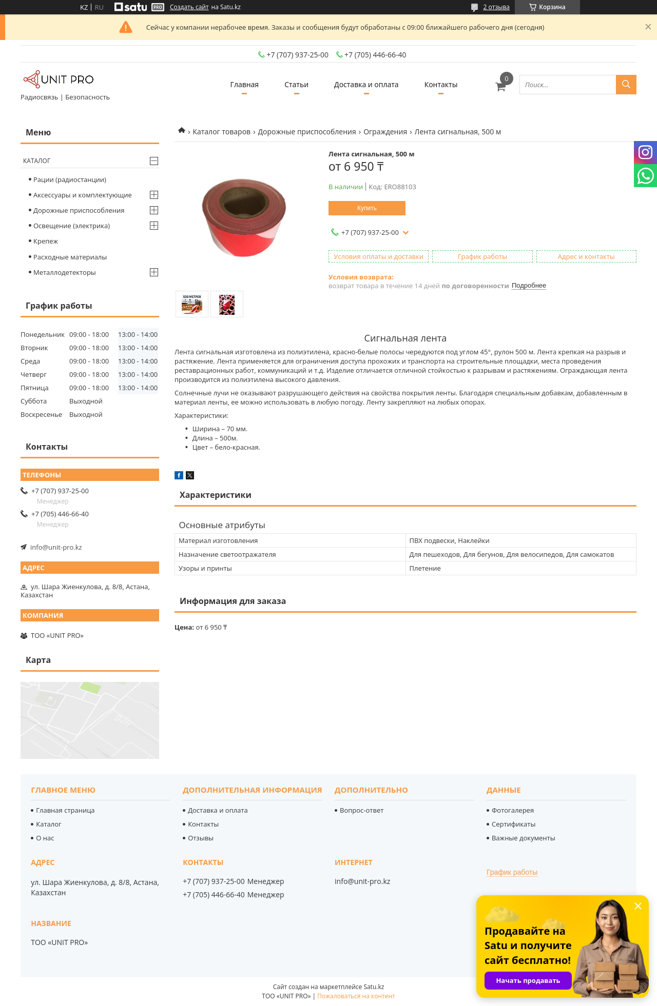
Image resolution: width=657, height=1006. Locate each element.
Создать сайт (189, 7)
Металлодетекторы (64, 272)
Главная (244, 84)
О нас (45, 837)
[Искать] (626, 84)
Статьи (296, 84)
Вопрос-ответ (361, 810)
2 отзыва (497, 7)
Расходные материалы (70, 256)
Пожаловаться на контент (356, 996)
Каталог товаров (221, 131)
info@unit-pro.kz (56, 547)
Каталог (36, 160)
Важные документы (523, 837)
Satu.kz (373, 986)
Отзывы (201, 837)
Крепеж (45, 241)
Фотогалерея (513, 810)
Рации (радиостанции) (69, 179)
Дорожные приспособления (307, 131)
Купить (367, 208)
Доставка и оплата (366, 84)
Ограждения (385, 131)
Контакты (441, 84)
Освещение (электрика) (71, 225)
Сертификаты (513, 824)
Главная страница (65, 810)
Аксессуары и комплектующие (82, 194)
